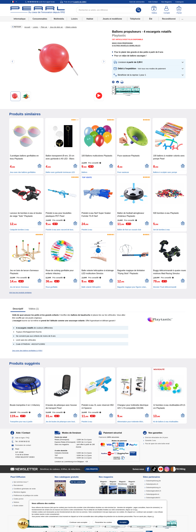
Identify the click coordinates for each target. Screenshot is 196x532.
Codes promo (18, 499)
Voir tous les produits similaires (20, 293)
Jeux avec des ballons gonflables (23, 172)
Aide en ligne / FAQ (22, 438)
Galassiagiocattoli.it (153, 497)
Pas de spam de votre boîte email (157, 443)
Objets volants (71, 27)
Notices (16, 502)
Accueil (27, 27)
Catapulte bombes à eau (19, 230)
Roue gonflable (52, 287)
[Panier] (179, 10)
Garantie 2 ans (150, 440)
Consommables (40, 19)
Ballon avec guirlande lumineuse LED (60, 172)
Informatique (19, 19)
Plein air (44, 27)
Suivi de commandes (136, 2)
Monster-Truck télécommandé (164, 287)
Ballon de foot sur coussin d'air (129, 230)
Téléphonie (135, 19)
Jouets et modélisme (112, 19)
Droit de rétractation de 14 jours (156, 437)
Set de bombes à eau (161, 230)
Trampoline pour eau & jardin (21, 422)
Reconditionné (169, 19)
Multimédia (59, 19)
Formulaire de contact (23, 445)
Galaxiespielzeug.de (153, 481)
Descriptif (18, 309)
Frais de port (75, 2)
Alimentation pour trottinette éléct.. (130, 422)
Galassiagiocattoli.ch (153, 491)
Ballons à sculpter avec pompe (165, 172)
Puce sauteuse (123, 172)
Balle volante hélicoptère (91, 287)
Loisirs (74, 19)
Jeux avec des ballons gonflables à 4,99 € (27, 351)
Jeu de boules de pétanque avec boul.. (61, 422)
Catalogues (179, 2)
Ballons (84, 172)
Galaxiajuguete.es (152, 494)
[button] (149, 62)
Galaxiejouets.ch (152, 484)
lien (136, 510)
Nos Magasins (166, 2)
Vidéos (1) (34, 309)
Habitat (89, 19)
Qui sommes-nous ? (21, 482)
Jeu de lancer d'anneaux (19, 287)
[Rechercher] (138, 10)
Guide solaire (18, 505)
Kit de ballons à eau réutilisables (165, 422)
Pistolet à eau (87, 230)
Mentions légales (20, 492)
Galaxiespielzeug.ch (153, 487)
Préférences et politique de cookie (26, 495)
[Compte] (166, 10)
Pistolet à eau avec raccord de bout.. (60, 230)
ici (153, 516)
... (182, 19)
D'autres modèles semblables (126, 45)
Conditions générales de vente (25, 489)
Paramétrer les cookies (103, 522)
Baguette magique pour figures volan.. (132, 287)
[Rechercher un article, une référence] (109, 10)
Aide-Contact (153, 2)
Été (150, 19)
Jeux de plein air (56, 27)
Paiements (109, 437)
